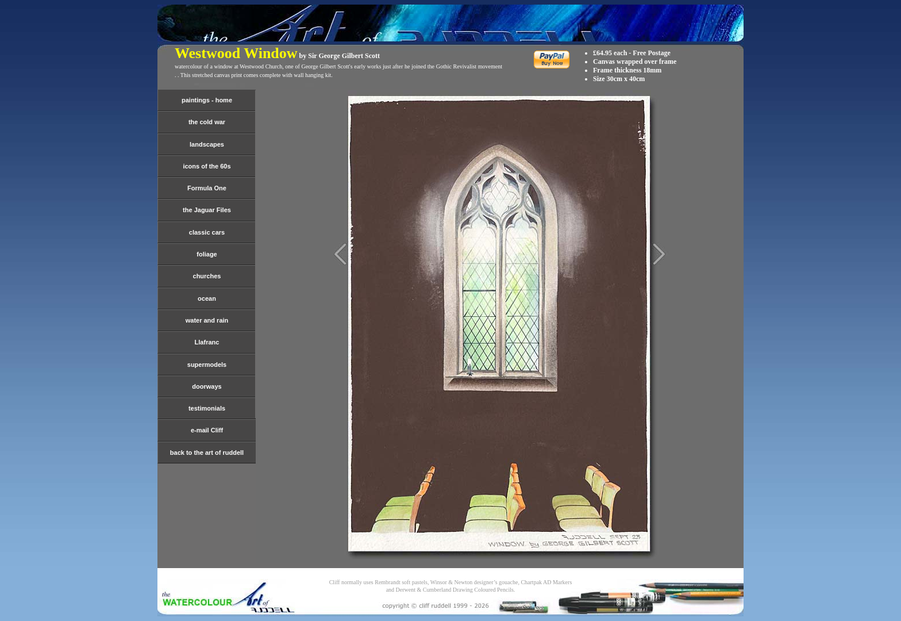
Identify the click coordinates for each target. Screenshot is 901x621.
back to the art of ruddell (207, 452)
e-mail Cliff (207, 430)
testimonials (206, 408)
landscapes (207, 144)
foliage (207, 254)
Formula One (206, 188)
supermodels (206, 364)
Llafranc (207, 342)
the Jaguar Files (207, 209)
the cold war (206, 121)
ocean (207, 298)
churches (207, 276)
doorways (206, 386)
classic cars (207, 232)
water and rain (207, 320)
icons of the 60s (206, 166)
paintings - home (207, 100)
